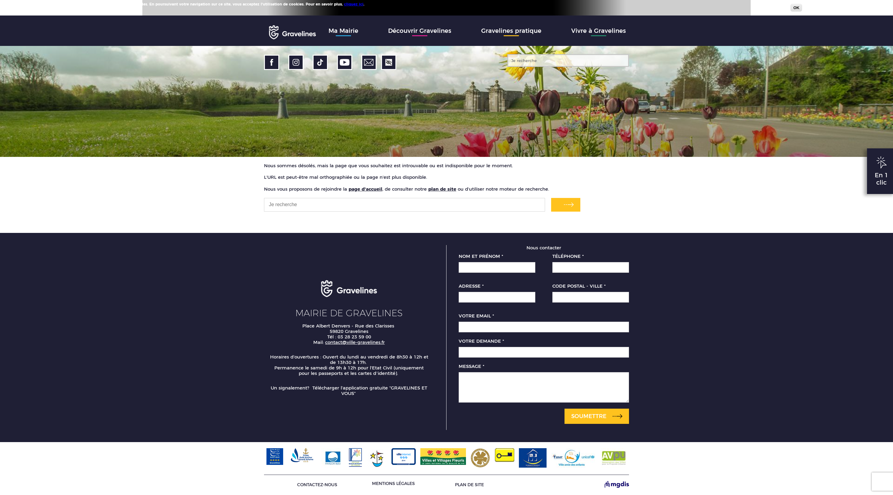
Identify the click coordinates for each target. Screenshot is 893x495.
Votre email (476, 316)
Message (471, 366)
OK (796, 7)
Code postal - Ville (579, 286)
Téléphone (568, 256)
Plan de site (469, 484)
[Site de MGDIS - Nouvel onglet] (617, 485)
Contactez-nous (317, 484)
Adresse (471, 286)
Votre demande (481, 341)
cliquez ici (353, 4)
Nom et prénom (481, 256)
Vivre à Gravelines (598, 30)
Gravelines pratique (511, 30)
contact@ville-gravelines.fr (355, 342)
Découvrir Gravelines (419, 30)
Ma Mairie (343, 30)
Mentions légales (393, 483)
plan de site (442, 189)
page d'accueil (365, 189)
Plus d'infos (376, 4)
